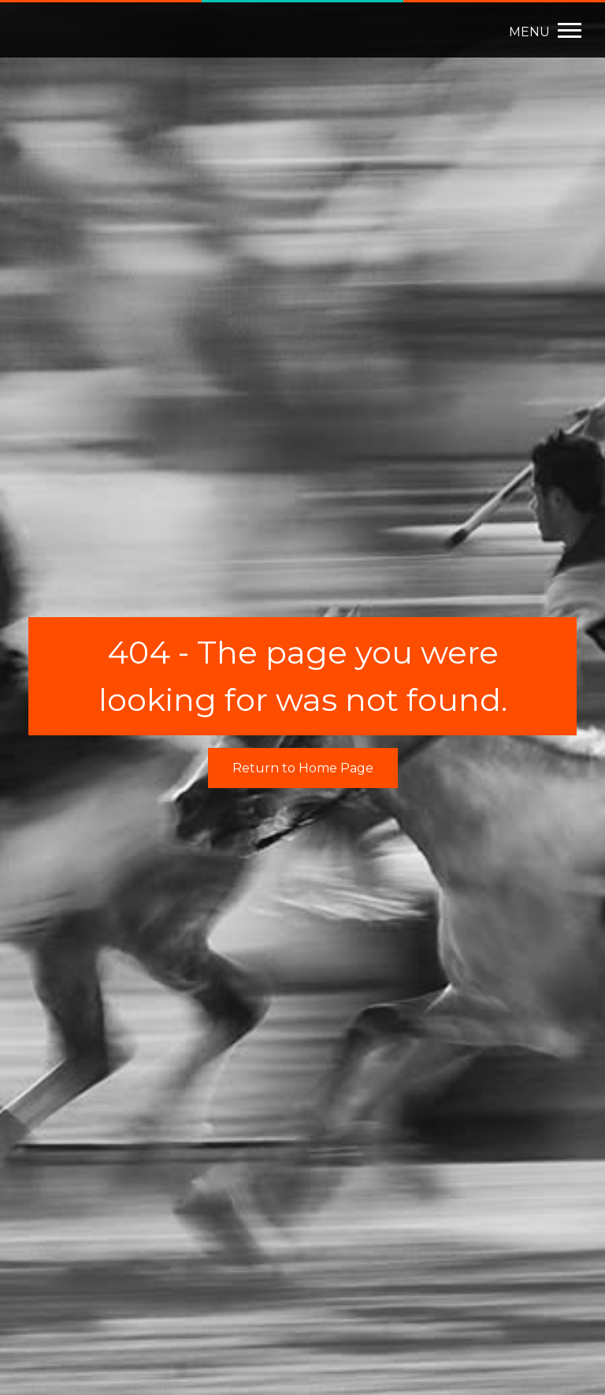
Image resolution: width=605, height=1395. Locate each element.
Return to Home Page (302, 768)
